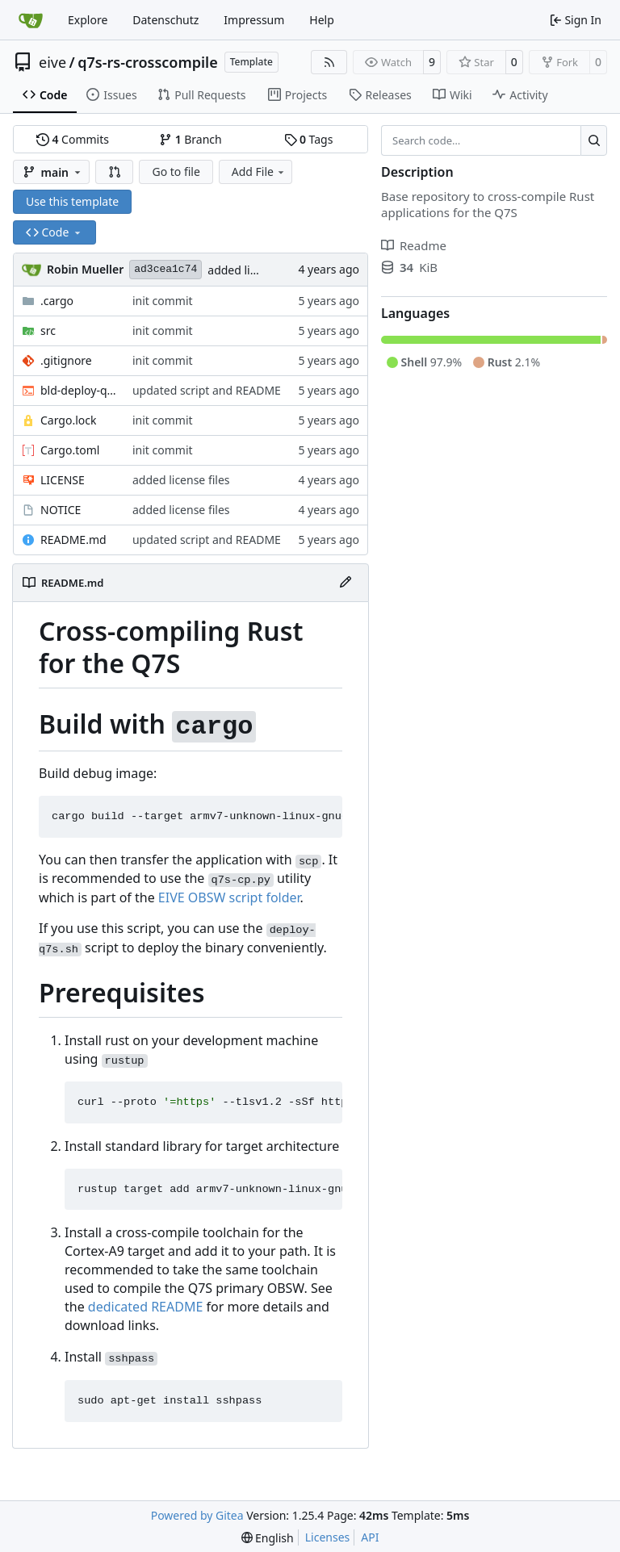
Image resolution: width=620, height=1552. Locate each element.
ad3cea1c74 (165, 269)
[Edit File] (345, 582)
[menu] (267, 1538)
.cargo (56, 300)
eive (52, 62)
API (370, 1537)
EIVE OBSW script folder (229, 897)
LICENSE (62, 479)
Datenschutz (165, 19)
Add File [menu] (259, 171)
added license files (256, 270)
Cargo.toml (69, 450)
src (48, 330)
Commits (72, 139)
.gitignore (66, 360)
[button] (114, 172)
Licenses (327, 1537)
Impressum (254, 19)
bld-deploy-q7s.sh (78, 390)
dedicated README (145, 1307)
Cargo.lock (68, 420)
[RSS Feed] (329, 62)
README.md (73, 539)
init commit (162, 300)
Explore (87, 19)
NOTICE (60, 509)
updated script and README (206, 390)
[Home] (30, 20)
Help (321, 19)
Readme (413, 245)
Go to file (175, 171)
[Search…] (593, 140)
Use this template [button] (72, 201)
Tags (308, 139)
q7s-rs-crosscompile (147, 62)
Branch (190, 139)
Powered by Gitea (197, 1515)
